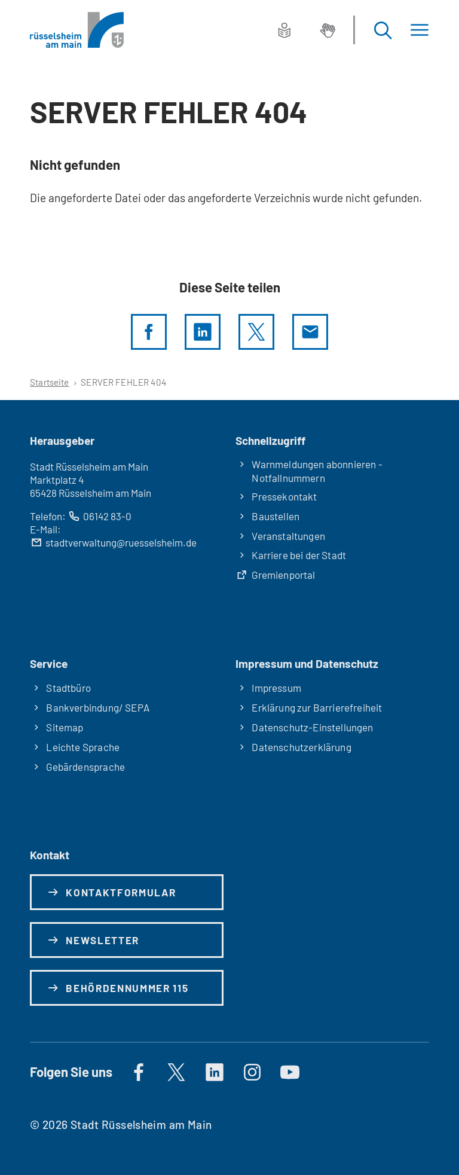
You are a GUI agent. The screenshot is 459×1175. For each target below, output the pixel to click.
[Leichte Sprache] (284, 30)
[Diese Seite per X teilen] (256, 332)
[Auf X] (176, 1072)
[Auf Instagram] (252, 1072)
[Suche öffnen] (382, 30)
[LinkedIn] (203, 332)
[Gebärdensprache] (327, 30)
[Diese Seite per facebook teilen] (149, 332)
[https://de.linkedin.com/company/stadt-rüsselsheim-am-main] (214, 1072)
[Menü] (419, 30)
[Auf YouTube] (290, 1072)
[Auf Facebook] (138, 1072)
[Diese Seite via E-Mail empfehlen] (310, 332)
